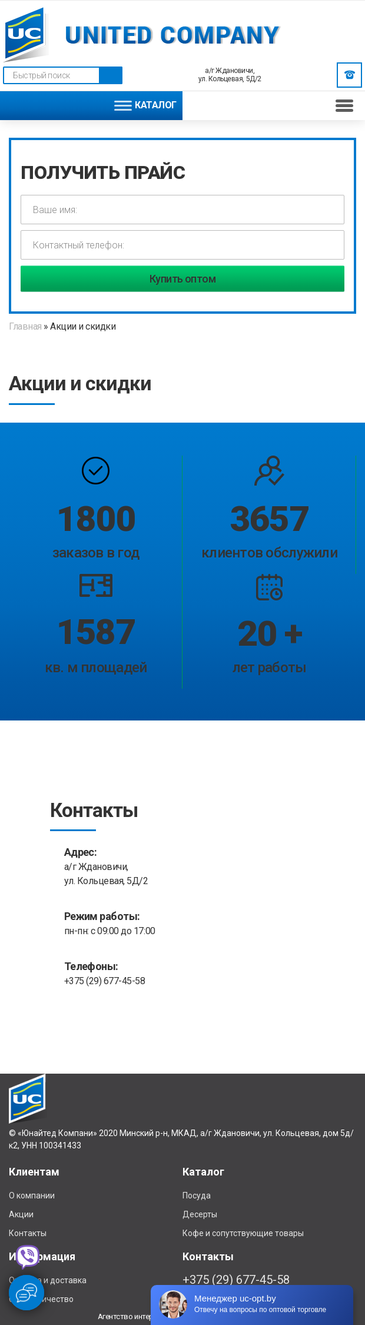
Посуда (196, 1195)
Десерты (199, 1214)
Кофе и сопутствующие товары (243, 1233)
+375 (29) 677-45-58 (104, 981)
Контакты (28, 1233)
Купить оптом (183, 279)
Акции (21, 1214)
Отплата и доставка (48, 1280)
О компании (32, 1195)
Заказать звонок (349, 75)
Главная (26, 326)
